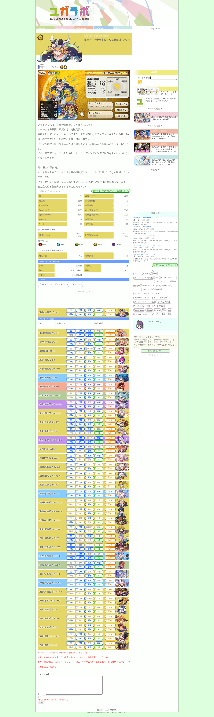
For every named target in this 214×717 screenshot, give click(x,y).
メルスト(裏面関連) (142, 273)
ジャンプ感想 (159, 306)
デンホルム (156, 293)
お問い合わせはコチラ (155, 351)
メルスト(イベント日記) (144, 302)
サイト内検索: (144, 78)
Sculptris (156, 285)
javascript (146, 285)
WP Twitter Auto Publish (95, 716)
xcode (163, 277)
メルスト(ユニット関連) (165, 281)
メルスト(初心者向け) (151, 289)
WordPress (139, 310)
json (169, 310)
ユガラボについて (142, 297)
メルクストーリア (142, 293)
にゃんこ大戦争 (163, 302)
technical (99, 28)
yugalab (41, 28)
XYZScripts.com (121, 716)
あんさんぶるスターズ (144, 314)
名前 (39, 700)
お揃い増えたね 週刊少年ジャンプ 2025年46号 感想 (144, 254)
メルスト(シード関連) (143, 278)
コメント (41, 697)
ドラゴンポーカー (159, 297)
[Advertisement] (86, 301)
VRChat (137, 306)
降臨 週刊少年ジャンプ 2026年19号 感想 (142, 217)
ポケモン (147, 306)
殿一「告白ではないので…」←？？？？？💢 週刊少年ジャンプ (147, 235)
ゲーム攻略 (160, 314)
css (169, 277)
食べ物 (157, 310)
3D (174, 277)
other (117, 28)
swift (157, 277)
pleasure (60, 28)
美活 (164, 310)
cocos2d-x (166, 285)
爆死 (155, 273)
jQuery (149, 310)
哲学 (169, 314)
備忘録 (137, 285)
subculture (80, 28)
